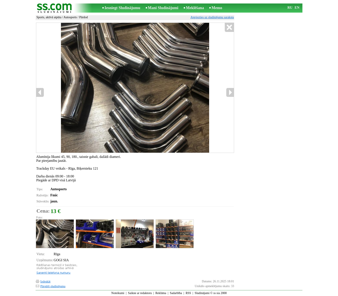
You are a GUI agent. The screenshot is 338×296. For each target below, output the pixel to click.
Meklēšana (195, 8)
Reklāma (160, 293)
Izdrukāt (45, 281)
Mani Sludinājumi (163, 8)
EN (297, 7)
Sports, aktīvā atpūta (48, 17)
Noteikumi (117, 293)
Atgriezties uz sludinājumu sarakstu (212, 17)
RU (289, 7)
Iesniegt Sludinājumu (122, 8)
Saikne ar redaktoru (140, 293)
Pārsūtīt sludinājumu (53, 286)
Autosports (70, 17)
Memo (217, 8)
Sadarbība (176, 293)
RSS (188, 293)
